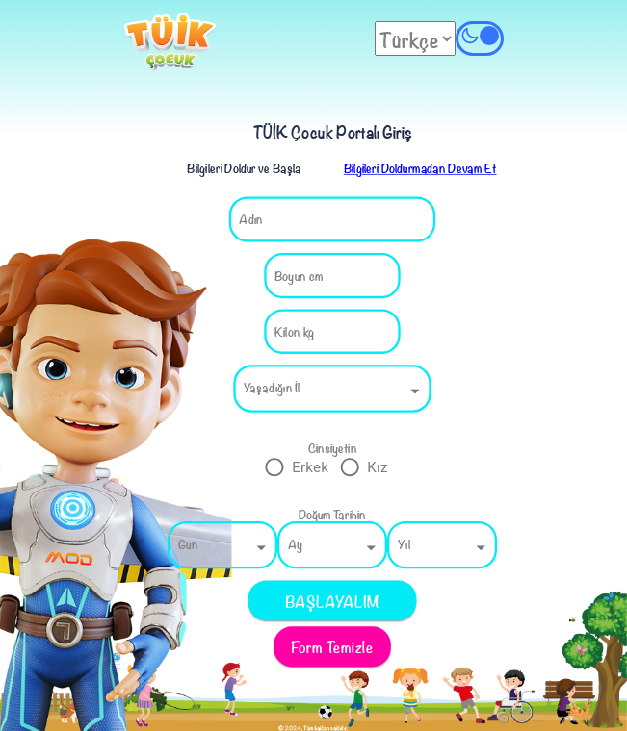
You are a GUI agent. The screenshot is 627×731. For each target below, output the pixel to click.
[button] (332, 389)
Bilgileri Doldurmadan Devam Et (419, 168)
